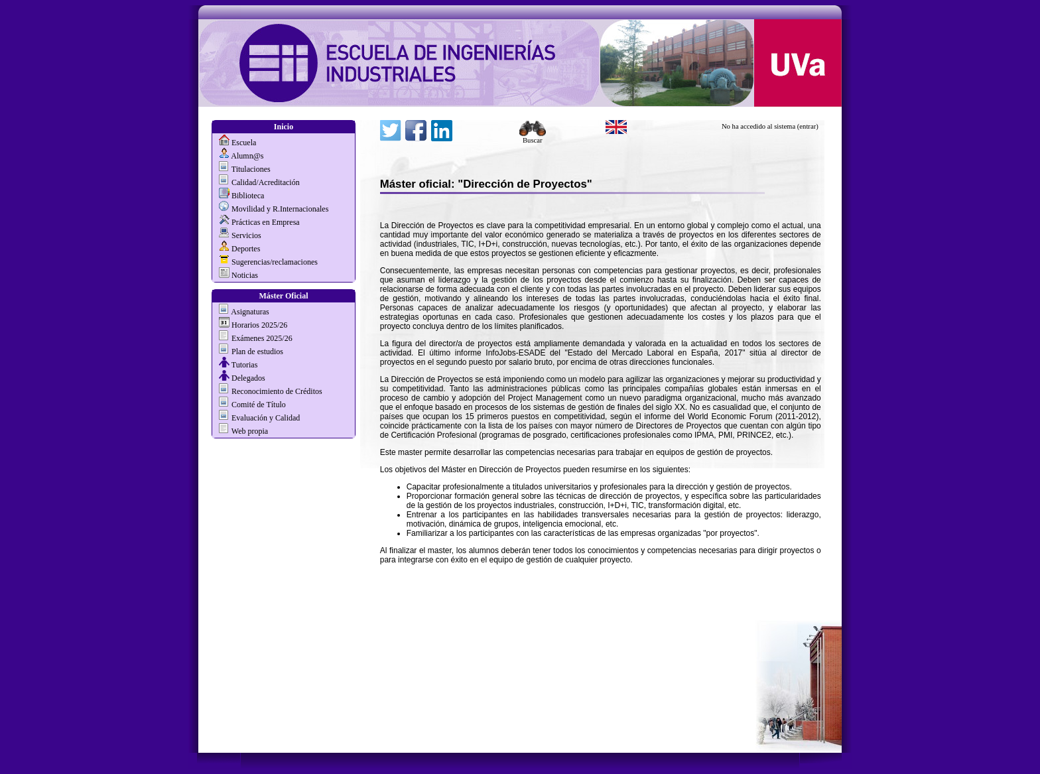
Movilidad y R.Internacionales (279, 209)
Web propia (248, 431)
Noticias (244, 275)
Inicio (283, 126)
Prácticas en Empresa (265, 222)
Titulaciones (251, 169)
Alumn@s (247, 156)
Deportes (245, 248)
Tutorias (244, 364)
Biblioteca (247, 195)
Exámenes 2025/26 (261, 338)
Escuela (243, 142)
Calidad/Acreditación (265, 182)
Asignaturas (250, 311)
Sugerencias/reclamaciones (274, 262)
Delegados (248, 378)
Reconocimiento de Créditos (276, 391)
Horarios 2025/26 (259, 325)
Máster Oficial (283, 295)
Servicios (246, 235)
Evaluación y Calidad (265, 417)
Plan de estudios (257, 351)
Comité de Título (258, 404)
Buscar (532, 137)
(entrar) (807, 126)
